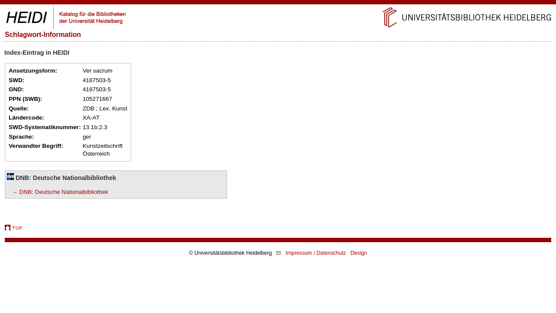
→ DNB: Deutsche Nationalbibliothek (60, 192)
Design (359, 253)
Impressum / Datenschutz (316, 253)
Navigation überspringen (278, 3)
